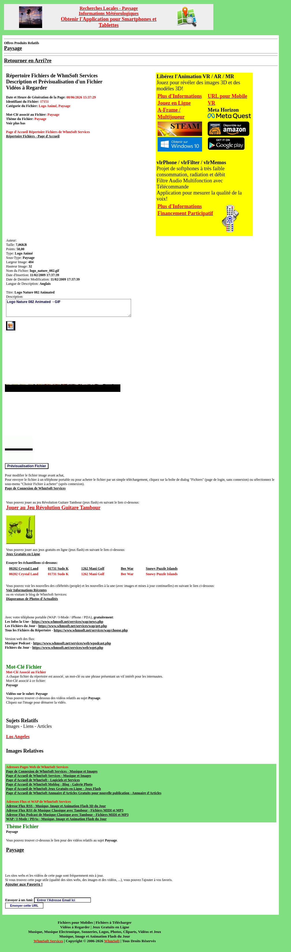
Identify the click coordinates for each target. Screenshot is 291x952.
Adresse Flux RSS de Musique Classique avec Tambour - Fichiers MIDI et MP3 (64, 810)
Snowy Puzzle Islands (162, 568)
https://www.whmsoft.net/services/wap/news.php (67, 622)
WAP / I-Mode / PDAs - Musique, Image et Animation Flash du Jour (56, 819)
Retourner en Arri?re (27, 60)
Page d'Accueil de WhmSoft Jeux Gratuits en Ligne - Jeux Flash (53, 789)
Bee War (127, 568)
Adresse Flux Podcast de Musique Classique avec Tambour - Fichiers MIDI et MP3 (67, 815)
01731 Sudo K (58, 568)
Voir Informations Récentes (26, 590)
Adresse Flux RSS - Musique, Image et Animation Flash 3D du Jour (56, 806)
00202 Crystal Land (23, 568)
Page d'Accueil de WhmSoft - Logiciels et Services (43, 780)
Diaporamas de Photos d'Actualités (32, 599)
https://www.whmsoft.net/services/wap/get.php (72, 626)
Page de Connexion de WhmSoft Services (35, 488)
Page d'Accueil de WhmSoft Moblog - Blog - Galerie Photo (49, 784)
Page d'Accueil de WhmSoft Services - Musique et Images (48, 776)
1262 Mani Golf (92, 568)
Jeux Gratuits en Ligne (23, 554)
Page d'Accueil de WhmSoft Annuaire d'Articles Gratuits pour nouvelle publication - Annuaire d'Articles (83, 793)
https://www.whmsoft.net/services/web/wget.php (67, 648)
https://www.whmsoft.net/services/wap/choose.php (91, 630)
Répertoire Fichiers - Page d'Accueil (32, 136)
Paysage (15, 850)
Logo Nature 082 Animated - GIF (68, 308)
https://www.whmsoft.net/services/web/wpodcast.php (72, 643)
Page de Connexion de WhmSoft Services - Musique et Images (52, 771)
